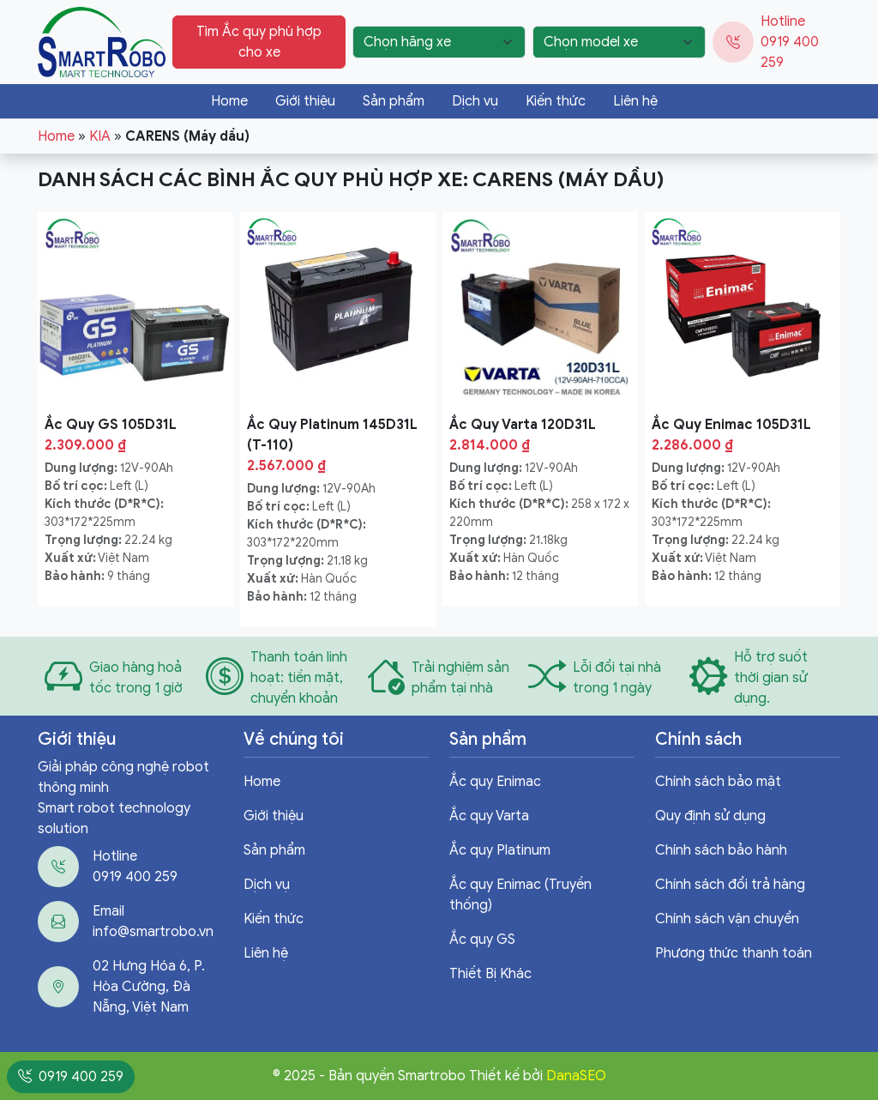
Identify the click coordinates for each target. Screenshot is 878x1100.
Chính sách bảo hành (721, 850)
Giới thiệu (305, 101)
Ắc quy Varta (489, 816)
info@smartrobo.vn (153, 931)
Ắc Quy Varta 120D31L (522, 424)
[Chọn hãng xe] (439, 42)
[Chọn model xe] (619, 42)
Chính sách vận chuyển (727, 919)
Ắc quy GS (482, 939)
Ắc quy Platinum (499, 850)
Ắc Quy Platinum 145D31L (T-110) (332, 435)
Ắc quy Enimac (495, 781)
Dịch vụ (475, 101)
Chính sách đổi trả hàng (730, 884)
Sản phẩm (393, 101)
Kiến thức (556, 101)
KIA (100, 136)
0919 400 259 (135, 876)
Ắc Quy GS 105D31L (111, 424)
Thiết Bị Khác (490, 973)
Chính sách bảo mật (718, 781)
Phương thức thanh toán (733, 953)
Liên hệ (635, 101)
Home (229, 101)
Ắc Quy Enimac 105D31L (731, 424)
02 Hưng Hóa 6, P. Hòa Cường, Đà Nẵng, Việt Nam (149, 987)
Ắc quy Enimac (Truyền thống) (520, 895)
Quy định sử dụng (710, 816)
